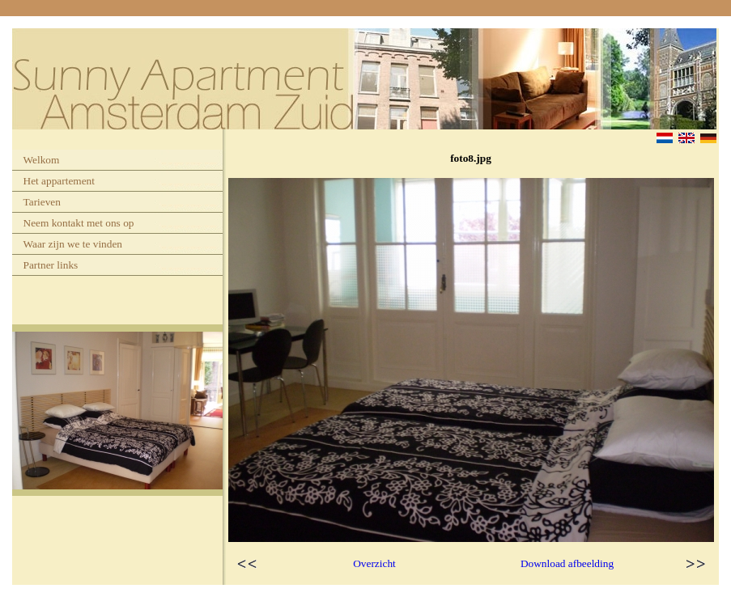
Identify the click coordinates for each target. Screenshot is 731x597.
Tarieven (42, 202)
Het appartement (59, 181)
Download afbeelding (567, 563)
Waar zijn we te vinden (73, 244)
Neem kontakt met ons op (78, 223)
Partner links (51, 265)
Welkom (41, 160)
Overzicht (374, 563)
